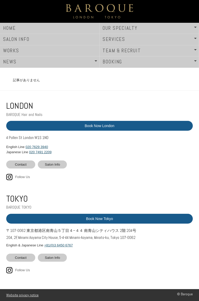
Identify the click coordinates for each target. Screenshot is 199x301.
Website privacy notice (22, 295)
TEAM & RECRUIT (122, 50)
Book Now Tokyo (99, 219)
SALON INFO (16, 39)
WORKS (11, 50)
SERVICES (114, 39)
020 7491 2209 (40, 152)
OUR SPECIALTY (120, 28)
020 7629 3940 (36, 147)
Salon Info (52, 164)
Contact (21, 164)
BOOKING (112, 61)
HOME (9, 28)
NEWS (10, 61)
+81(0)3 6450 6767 (58, 245)
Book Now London (99, 126)
